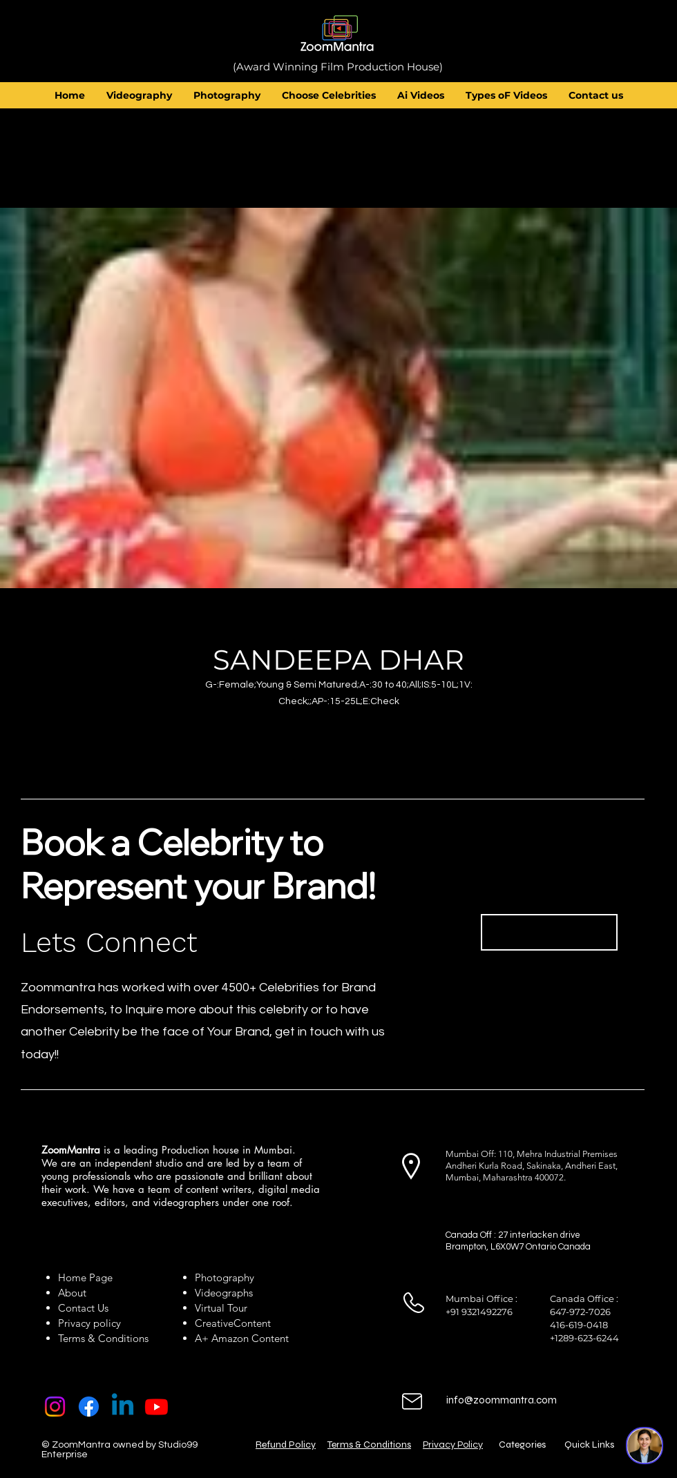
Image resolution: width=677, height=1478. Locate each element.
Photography (224, 1277)
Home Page (85, 1277)
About (75, 1292)
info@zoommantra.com (501, 1400)
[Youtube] (156, 1406)
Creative (214, 1323)
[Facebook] (88, 1406)
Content (252, 1323)
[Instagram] (54, 1406)
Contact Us (83, 1307)
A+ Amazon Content (242, 1338)
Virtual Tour (221, 1307)
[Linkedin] (122, 1406)
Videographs (224, 1292)
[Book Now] (549, 932)
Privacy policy (89, 1323)
